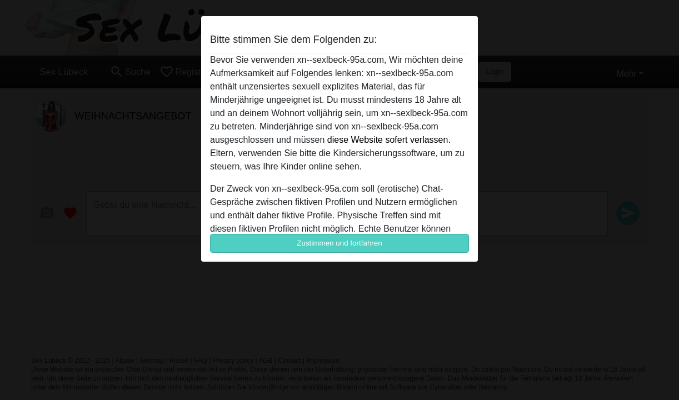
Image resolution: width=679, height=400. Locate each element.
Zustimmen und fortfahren (339, 243)
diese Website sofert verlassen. (389, 139)
